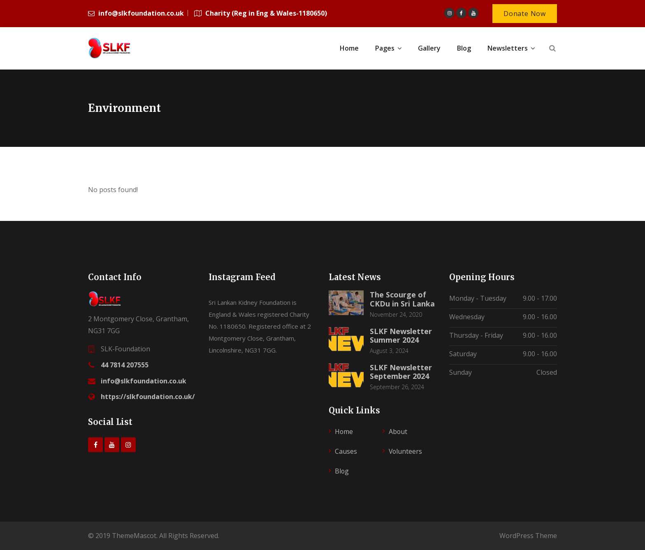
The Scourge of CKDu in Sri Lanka (402, 299)
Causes (346, 451)
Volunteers (406, 451)
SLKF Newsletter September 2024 (401, 371)
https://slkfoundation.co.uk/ (148, 396)
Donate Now (524, 13)
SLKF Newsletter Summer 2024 (401, 335)
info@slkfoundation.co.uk (143, 380)
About (398, 431)
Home (344, 431)
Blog (342, 471)
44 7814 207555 (124, 364)
